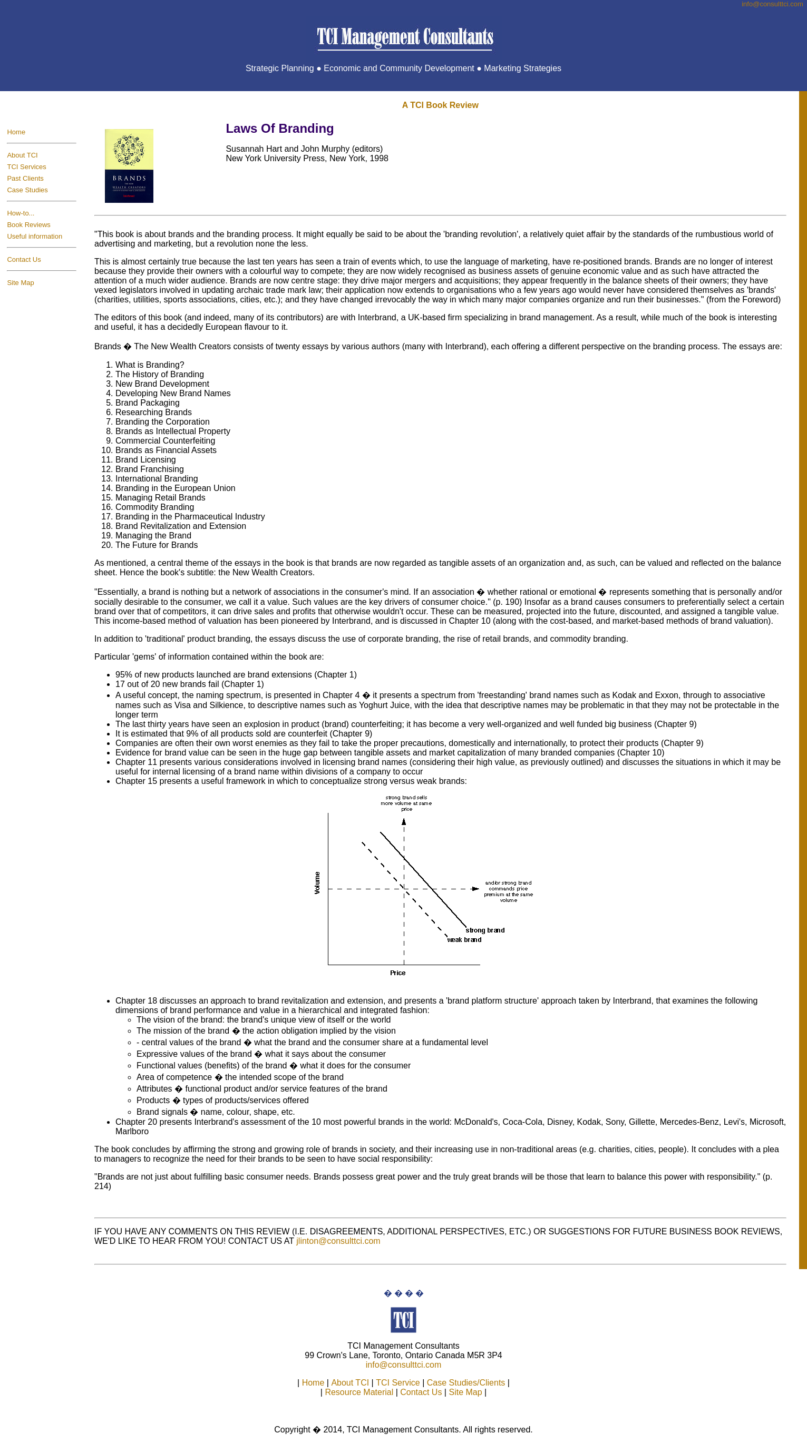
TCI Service (398, 1382)
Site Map (20, 283)
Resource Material (359, 1392)
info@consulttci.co (772, 4)
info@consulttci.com (403, 1364)
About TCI (22, 155)
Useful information (34, 236)
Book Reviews (28, 225)
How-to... (20, 213)
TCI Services (26, 167)
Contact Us (24, 259)
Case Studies (27, 190)
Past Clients (25, 178)
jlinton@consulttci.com (338, 1240)
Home (16, 132)
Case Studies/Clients (466, 1382)
